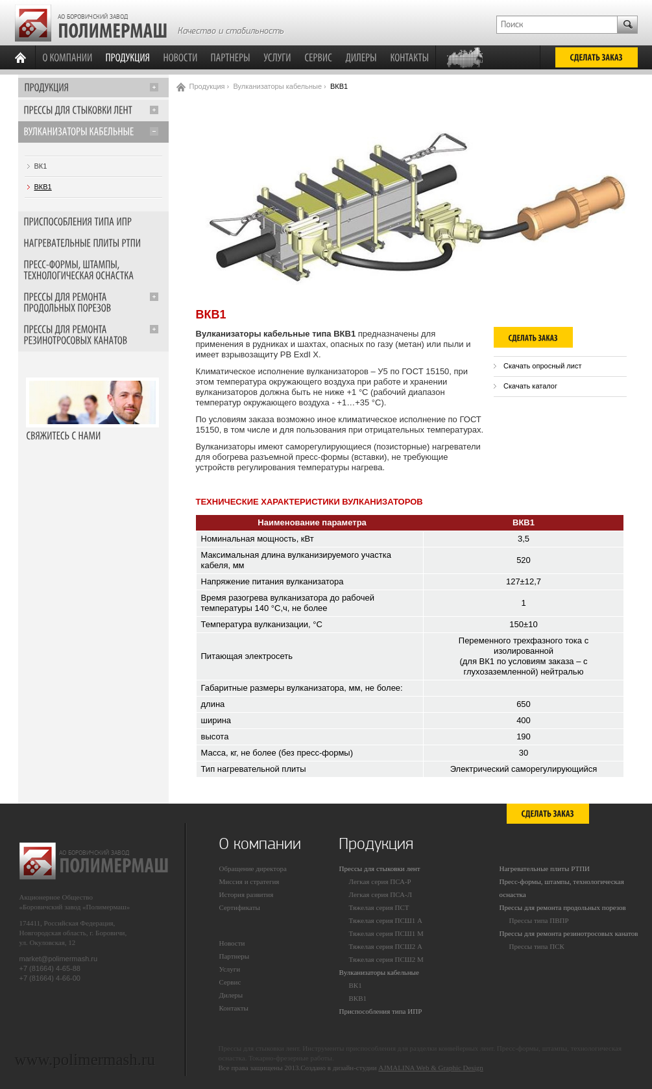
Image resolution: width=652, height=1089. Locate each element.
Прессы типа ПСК (536, 946)
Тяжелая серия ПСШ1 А (386, 920)
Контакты (233, 1008)
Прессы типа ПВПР (539, 920)
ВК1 (40, 166)
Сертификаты (239, 907)
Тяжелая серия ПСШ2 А (386, 946)
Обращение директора (253, 868)
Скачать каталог (530, 386)
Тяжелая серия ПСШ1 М (386, 933)
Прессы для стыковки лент (379, 868)
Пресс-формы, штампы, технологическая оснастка (562, 888)
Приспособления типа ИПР (380, 1011)
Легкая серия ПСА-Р (380, 881)
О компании (260, 843)
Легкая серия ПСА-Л (381, 894)
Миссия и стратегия (249, 881)
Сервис (230, 982)
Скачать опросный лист (542, 366)
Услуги (230, 969)
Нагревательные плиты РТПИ (545, 868)
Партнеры (234, 956)
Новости (232, 943)
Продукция (207, 86)
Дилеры (231, 995)
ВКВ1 (43, 187)
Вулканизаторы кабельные (277, 86)
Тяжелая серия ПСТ (379, 907)
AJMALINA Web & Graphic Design (430, 1067)
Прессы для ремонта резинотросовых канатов (569, 933)
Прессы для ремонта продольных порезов (563, 907)
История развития (246, 894)
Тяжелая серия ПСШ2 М (386, 959)
